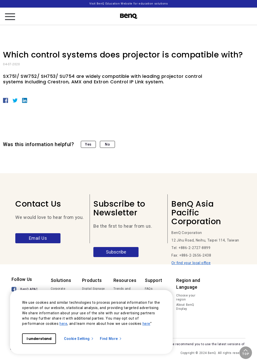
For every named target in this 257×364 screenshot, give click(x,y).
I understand (39, 338)
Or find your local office (191, 263)
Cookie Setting (79, 339)
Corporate (58, 288)
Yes (88, 144)
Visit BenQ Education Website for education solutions (128, 3)
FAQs (149, 288)
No (107, 144)
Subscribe (116, 252)
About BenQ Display (185, 307)
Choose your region (185, 297)
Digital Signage (93, 288)
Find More (111, 339)
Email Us (38, 238)
